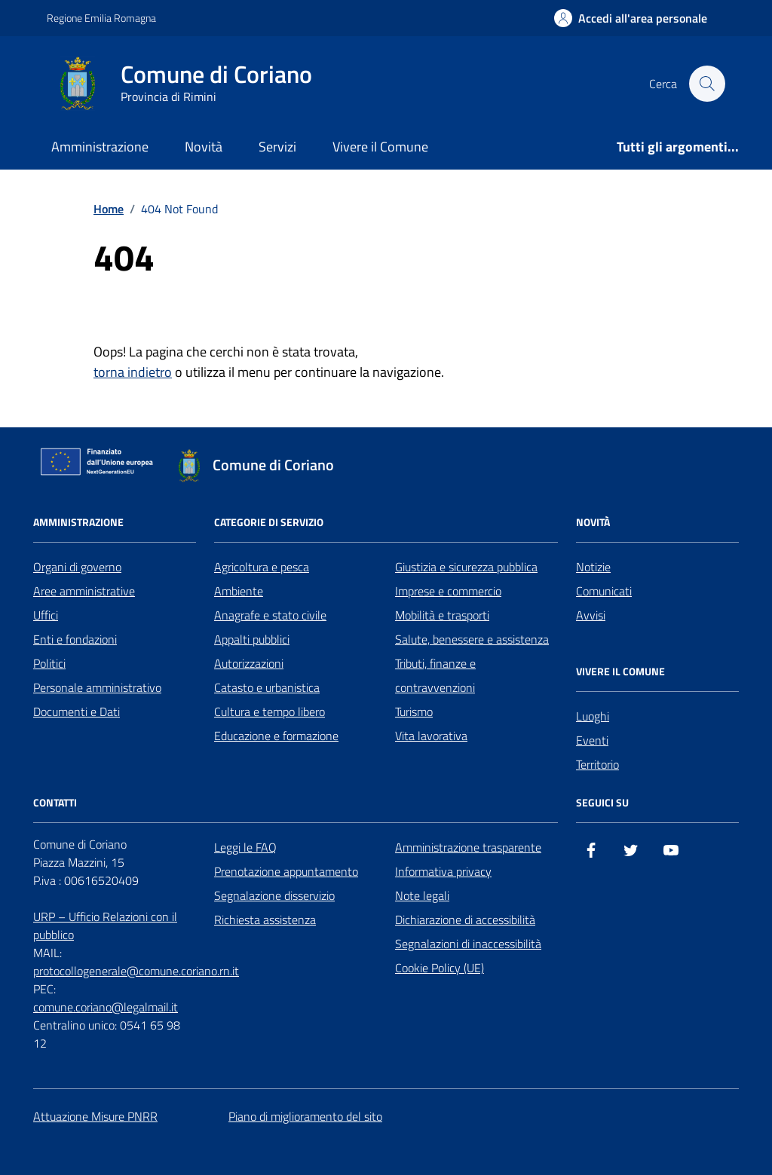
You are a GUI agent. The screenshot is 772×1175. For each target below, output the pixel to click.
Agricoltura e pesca (261, 567)
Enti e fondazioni (75, 639)
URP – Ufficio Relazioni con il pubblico (105, 925)
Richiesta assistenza (265, 919)
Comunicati (604, 591)
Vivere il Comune (380, 146)
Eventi (592, 740)
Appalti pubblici (252, 639)
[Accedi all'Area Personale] (630, 18)
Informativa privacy (443, 871)
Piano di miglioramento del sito (305, 1116)
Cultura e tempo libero (269, 711)
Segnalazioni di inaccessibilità (468, 944)
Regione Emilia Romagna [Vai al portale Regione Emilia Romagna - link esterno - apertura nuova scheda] (101, 18)
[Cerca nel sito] (707, 84)
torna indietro (132, 372)
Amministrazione (100, 146)
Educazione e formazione (276, 736)
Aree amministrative (84, 591)
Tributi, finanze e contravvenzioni (435, 675)
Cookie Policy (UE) (439, 968)
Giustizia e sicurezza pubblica (466, 567)
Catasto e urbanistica (267, 687)
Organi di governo (77, 567)
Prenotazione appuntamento (286, 871)
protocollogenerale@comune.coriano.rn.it (136, 971)
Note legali (422, 895)
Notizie (593, 567)
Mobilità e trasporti (442, 615)
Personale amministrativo (97, 687)
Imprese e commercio (448, 591)
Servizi (277, 146)
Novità (203, 146)
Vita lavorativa (431, 736)
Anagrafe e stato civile (270, 615)
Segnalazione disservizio (274, 895)
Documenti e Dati (76, 711)
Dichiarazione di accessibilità (465, 919)
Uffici (45, 615)
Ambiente (238, 591)
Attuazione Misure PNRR (95, 1116)
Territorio (597, 764)
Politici (49, 663)
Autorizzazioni (248, 663)
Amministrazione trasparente (468, 847)
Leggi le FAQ (245, 847)
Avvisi (590, 615)
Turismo (414, 711)
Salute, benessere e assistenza (472, 639)
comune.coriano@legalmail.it (105, 1007)
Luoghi (592, 716)
